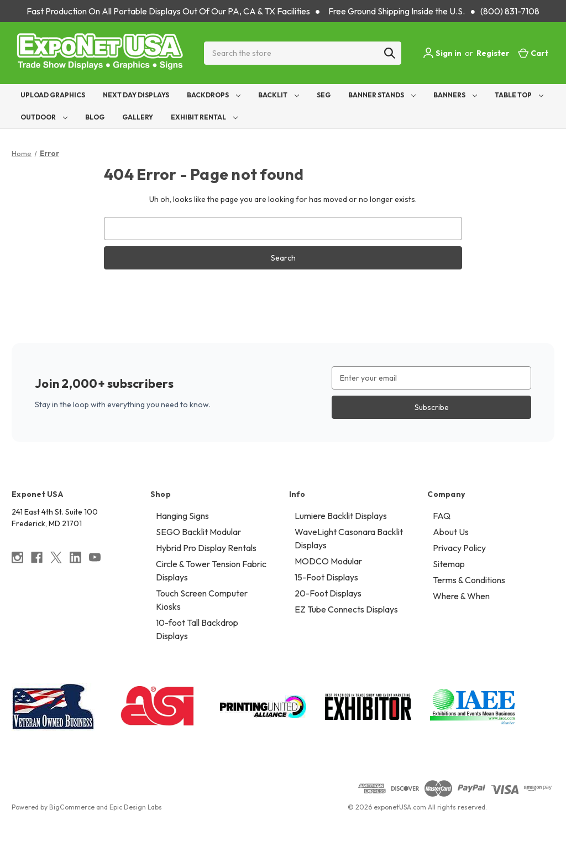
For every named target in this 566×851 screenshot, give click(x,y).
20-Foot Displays (328, 593)
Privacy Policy (459, 547)
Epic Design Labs (135, 807)
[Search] (389, 53)
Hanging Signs (182, 515)
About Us (451, 531)
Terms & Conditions (469, 579)
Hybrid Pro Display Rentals (206, 547)
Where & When (461, 595)
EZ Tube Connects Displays (346, 609)
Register (493, 53)
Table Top (519, 95)
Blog (94, 117)
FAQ (441, 515)
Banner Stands (382, 95)
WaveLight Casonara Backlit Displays (349, 538)
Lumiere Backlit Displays (341, 515)
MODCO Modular (328, 561)
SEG (324, 95)
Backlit (278, 95)
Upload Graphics (52, 95)
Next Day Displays (136, 95)
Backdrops (213, 95)
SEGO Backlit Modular (198, 531)
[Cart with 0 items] (533, 53)
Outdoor (43, 117)
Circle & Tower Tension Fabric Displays (211, 570)
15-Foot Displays (326, 577)
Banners (455, 95)
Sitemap (449, 563)
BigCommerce (72, 807)
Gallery (137, 117)
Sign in (442, 53)
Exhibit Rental (204, 117)
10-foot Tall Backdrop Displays (197, 629)
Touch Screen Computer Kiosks (202, 600)
